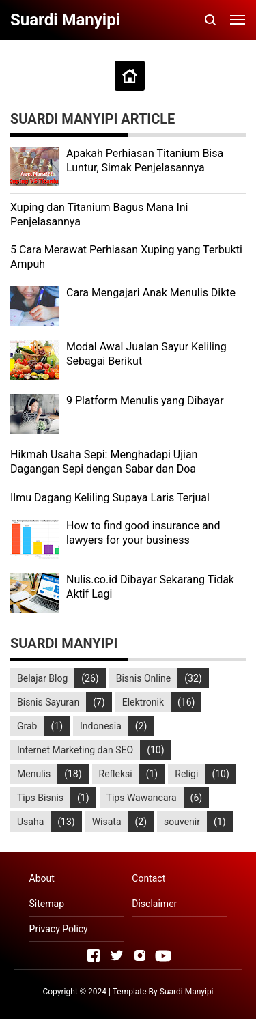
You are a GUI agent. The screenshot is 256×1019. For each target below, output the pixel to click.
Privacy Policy (58, 928)
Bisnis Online (143, 678)
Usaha (30, 821)
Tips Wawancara (141, 797)
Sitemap (46, 903)
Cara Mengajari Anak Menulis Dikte (151, 292)
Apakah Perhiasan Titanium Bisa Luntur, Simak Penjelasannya (144, 160)
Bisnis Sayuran (48, 702)
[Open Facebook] (93, 955)
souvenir (182, 821)
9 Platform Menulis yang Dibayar (145, 400)
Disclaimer (154, 903)
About (42, 878)
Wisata (107, 821)
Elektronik (143, 702)
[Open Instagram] (140, 955)
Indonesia (101, 726)
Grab (27, 726)
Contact (148, 878)
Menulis (34, 773)
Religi (186, 773)
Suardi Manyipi (187, 991)
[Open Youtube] (163, 955)
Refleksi (115, 773)
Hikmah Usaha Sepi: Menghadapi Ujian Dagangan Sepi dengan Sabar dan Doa (103, 461)
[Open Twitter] (117, 955)
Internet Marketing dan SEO (75, 749)
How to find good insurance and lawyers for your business (143, 532)
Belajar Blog (42, 678)
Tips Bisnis (40, 797)
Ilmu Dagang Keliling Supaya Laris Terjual (110, 497)
